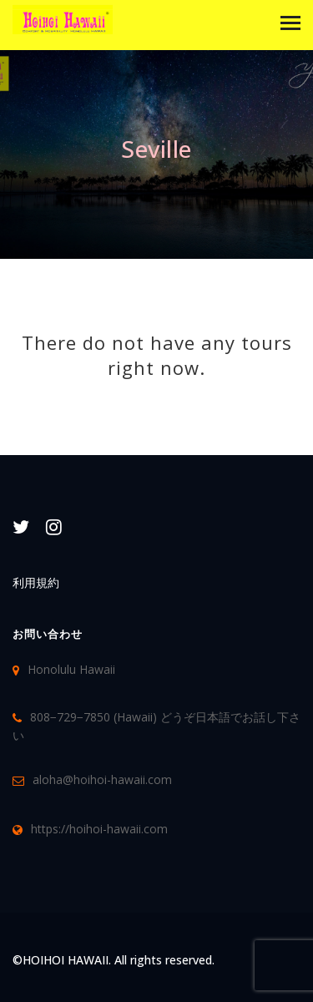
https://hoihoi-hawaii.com (99, 829)
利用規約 (36, 582)
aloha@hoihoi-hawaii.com (102, 779)
